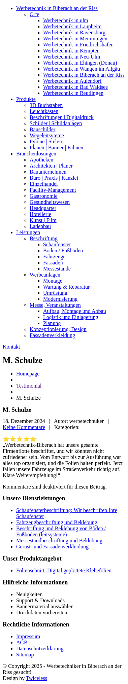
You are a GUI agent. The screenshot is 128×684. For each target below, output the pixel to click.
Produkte (26, 99)
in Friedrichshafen (78, 44)
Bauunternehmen (48, 172)
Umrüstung (55, 293)
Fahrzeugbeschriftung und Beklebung (56, 522)
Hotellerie (40, 214)
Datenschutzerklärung (39, 648)
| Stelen (46, 141)
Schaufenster (57, 244)
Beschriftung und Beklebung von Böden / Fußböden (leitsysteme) (61, 531)
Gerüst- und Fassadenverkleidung (52, 546)
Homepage (27, 373)
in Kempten (71, 50)
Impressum (28, 636)
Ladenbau (40, 226)
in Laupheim (72, 26)
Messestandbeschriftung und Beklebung (59, 540)
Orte (34, 14)
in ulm (65, 20)
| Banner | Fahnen (56, 147)
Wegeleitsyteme (47, 135)
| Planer (51, 166)
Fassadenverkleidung (52, 335)
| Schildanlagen (56, 123)
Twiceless (36, 678)
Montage (52, 281)
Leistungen (28, 232)
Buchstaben (46, 105)
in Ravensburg (74, 32)
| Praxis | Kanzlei (54, 178)
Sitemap (25, 654)
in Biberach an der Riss (57, 8)
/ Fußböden (63, 250)
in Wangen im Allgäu (81, 69)
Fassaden (53, 262)
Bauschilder (42, 129)
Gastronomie (44, 196)
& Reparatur (66, 287)
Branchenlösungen (36, 153)
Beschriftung (44, 238)
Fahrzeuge (54, 256)
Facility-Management (53, 190)
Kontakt (11, 347)
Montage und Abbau (74, 311)
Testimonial (28, 386)
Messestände (57, 269)
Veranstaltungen (55, 305)
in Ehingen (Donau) (80, 63)
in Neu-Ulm (71, 57)
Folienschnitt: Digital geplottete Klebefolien (63, 570)
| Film (43, 220)
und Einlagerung (70, 317)
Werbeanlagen (45, 275)
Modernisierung (60, 299)
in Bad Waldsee (75, 87)
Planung (52, 323)
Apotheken (41, 160)
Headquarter (43, 208)
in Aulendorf (72, 81)
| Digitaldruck (62, 117)
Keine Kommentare (24, 427)
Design (58, 329)
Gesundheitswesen (50, 202)
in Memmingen (75, 38)
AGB (22, 642)
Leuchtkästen (44, 111)
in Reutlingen (73, 93)
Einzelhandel (44, 184)
